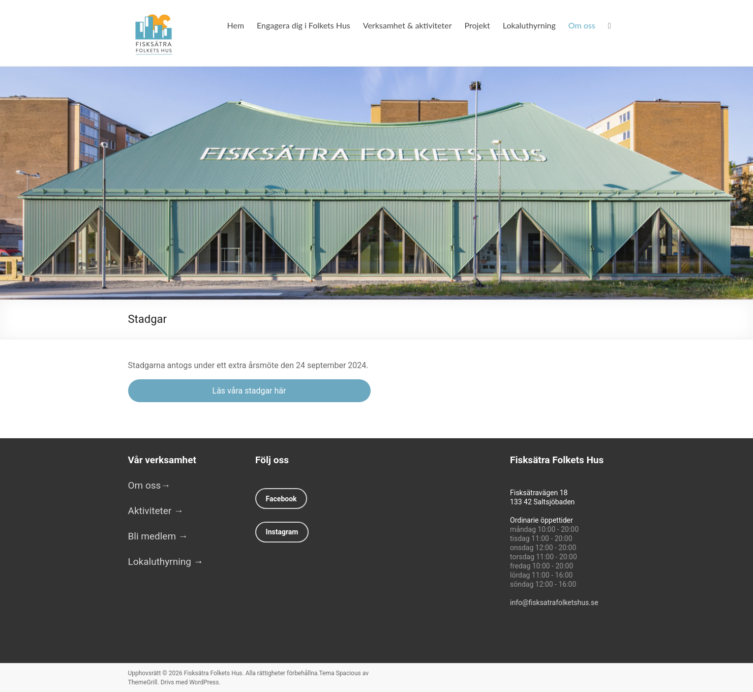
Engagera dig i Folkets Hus (303, 25)
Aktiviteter (156, 511)
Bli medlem (153, 536)
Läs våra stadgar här (249, 391)
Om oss (581, 25)
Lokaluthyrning (529, 25)
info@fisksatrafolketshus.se (554, 602)
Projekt (477, 25)
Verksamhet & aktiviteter (407, 25)
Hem (236, 25)
